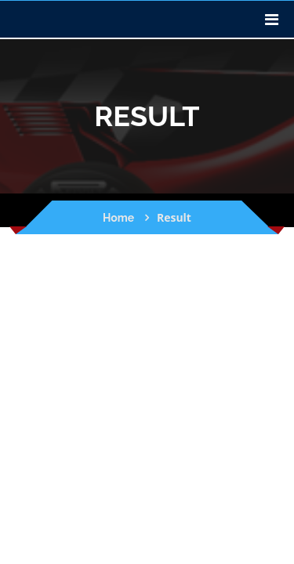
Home (118, 218)
